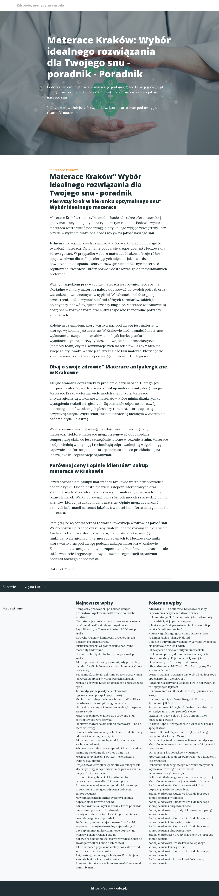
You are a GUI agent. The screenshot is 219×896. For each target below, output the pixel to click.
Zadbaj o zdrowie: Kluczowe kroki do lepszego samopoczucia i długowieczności (179, 804)
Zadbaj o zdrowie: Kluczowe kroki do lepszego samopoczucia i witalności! (179, 795)
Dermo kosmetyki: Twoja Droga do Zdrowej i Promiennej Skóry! (178, 701)
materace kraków (64, 170)
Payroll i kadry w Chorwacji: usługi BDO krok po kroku (106, 631)
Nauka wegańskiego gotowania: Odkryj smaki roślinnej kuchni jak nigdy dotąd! (178, 635)
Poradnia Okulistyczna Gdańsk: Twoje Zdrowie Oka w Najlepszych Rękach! (182, 685)
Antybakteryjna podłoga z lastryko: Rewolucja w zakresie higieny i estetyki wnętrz (107, 857)
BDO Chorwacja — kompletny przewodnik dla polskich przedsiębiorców (105, 639)
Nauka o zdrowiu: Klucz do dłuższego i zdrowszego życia (109, 685)
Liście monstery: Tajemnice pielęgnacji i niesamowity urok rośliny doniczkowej (175, 660)
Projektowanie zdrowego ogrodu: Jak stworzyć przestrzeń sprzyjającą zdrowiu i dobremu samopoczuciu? (107, 789)
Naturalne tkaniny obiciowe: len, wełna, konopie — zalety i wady (108, 709)
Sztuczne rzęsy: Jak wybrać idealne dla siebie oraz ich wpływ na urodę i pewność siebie (181, 709)
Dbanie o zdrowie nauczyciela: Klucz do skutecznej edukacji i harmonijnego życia (109, 734)
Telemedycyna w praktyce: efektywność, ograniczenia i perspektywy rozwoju (102, 693)
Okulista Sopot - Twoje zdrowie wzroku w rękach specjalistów (181, 726)
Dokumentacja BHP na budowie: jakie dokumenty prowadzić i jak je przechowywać (180, 619)
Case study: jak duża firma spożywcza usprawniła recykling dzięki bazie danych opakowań (108, 623)
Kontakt (195, 6)
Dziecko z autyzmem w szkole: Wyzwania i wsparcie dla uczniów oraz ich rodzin (182, 643)
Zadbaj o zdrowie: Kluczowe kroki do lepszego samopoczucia (179, 853)
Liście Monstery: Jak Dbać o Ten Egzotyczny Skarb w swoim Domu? (181, 668)
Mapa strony (13, 608)
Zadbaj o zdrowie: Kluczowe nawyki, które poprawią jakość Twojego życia (176, 787)
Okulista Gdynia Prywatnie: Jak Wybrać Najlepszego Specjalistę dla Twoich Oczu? (182, 676)
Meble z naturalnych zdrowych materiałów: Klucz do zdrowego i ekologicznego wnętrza (108, 701)
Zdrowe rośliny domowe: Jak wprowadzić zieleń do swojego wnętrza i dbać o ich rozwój (109, 841)
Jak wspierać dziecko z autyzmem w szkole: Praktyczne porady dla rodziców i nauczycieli (178, 652)
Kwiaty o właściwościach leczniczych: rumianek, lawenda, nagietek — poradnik (107, 816)
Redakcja (176, 6)
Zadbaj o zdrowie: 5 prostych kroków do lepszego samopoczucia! (181, 812)
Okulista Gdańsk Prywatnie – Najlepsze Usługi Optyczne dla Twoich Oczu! (179, 734)
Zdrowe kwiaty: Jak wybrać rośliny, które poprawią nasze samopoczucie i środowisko (108, 808)
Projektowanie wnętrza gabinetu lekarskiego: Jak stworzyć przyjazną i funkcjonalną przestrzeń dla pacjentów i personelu (108, 769)
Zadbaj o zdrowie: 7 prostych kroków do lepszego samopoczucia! (181, 836)
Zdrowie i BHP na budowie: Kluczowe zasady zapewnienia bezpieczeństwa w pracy (178, 611)
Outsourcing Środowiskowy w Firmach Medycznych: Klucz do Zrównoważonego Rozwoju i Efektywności (182, 756)
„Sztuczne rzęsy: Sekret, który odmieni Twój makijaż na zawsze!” (178, 717)
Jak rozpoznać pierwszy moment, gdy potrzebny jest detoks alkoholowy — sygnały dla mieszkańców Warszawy (109, 666)
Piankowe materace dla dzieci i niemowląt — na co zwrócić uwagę (108, 726)
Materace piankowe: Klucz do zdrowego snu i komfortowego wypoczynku (105, 717)
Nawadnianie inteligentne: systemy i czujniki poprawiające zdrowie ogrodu (104, 799)
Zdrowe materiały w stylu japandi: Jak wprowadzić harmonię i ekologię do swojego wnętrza (109, 750)
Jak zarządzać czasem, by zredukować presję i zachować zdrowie (106, 742)
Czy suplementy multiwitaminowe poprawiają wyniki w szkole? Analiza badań (105, 832)
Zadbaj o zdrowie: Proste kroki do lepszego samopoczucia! (177, 861)
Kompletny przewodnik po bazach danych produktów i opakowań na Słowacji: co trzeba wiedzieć (105, 613)
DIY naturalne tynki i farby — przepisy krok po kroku (106, 656)
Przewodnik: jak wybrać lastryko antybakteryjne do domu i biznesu (109, 865)
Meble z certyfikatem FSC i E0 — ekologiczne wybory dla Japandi (105, 758)
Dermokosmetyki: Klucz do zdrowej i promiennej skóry (181, 693)
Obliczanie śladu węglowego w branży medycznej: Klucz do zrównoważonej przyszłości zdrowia (181, 779)
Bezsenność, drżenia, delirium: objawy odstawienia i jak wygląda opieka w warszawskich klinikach (109, 676)
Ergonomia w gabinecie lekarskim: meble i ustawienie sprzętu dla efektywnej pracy (103, 779)
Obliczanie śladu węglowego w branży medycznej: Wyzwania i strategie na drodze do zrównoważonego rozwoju (181, 769)
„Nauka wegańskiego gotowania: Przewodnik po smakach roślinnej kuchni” (180, 627)
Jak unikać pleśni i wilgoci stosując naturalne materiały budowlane (104, 648)
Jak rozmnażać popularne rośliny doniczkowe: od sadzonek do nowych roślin (108, 849)
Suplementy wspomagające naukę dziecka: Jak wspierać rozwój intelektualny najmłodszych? (106, 824)
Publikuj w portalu (150, 6)
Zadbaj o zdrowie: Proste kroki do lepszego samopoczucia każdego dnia (177, 845)
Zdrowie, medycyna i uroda (42, 5)
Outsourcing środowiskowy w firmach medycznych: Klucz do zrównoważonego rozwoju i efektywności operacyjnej (182, 744)
